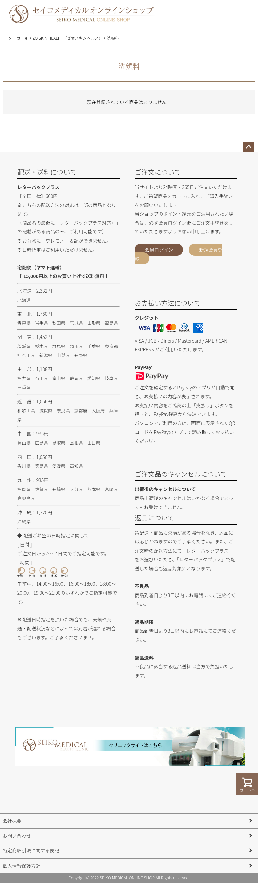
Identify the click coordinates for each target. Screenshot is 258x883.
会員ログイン (159, 249)
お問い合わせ (17, 835)
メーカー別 (18, 38)
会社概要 (12, 820)
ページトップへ (248, 147)
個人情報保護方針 (21, 865)
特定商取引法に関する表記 (31, 850)
